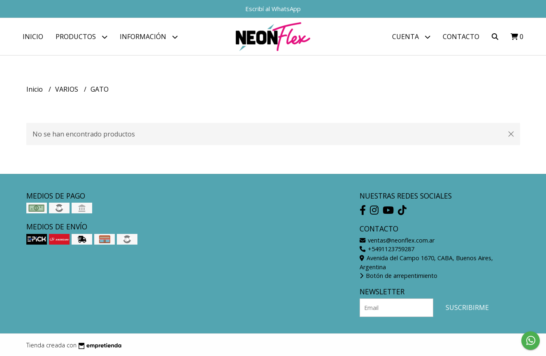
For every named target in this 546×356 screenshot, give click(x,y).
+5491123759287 (387, 249)
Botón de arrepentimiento (398, 276)
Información (149, 36)
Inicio (33, 36)
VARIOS (67, 89)
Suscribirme (467, 307)
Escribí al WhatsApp (273, 9)
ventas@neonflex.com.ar (397, 240)
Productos (81, 36)
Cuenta (411, 36)
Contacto (461, 36)
